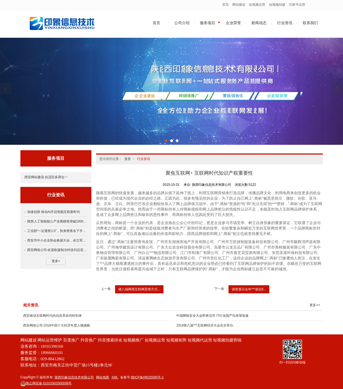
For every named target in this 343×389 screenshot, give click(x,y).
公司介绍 (182, 23)
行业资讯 (284, 23)
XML (114, 377)
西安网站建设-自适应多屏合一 (46, 177)
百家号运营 (297, 5)
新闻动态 (259, 23)
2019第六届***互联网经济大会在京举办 (204, 325)
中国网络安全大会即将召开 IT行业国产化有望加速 (212, 316)
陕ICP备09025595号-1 (147, 377)
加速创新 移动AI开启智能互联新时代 (53, 212)
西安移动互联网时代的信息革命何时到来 (52, 316)
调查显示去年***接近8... (249, 289)
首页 (225, 5)
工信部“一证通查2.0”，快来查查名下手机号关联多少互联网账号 (57, 231)
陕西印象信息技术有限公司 (74, 377)
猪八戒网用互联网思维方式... (139, 289)
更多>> (315, 305)
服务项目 (207, 23)
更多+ (56, 261)
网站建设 (238, 5)
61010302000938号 (46, 383)
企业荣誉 (233, 23)
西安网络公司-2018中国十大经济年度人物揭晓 (56, 325)
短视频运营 (257, 5)
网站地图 (102, 377)
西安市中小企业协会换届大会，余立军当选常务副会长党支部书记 (57, 240)
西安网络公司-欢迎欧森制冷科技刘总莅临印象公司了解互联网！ (57, 250)
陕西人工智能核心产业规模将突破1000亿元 (57, 221)
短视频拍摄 (277, 5)
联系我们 (310, 23)
